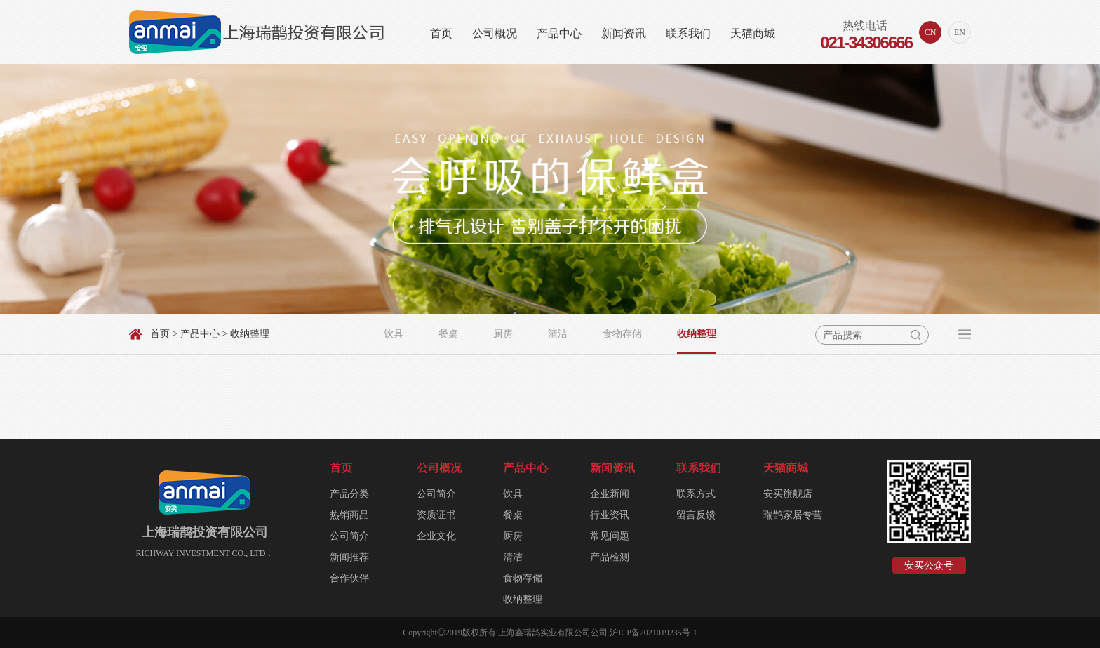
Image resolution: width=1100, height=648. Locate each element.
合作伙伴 (349, 578)
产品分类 (349, 494)
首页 (441, 33)
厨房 (503, 334)
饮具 (393, 334)
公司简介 (349, 536)
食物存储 (622, 334)
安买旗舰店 (787, 494)
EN (959, 32)
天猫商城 (752, 33)
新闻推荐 (349, 557)
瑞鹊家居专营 (792, 515)
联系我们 (688, 33)
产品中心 (559, 33)
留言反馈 (696, 515)
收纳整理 (696, 334)
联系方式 (696, 494)
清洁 (558, 334)
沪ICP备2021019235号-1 (653, 632)
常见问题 (609, 536)
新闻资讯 (623, 33)
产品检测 (609, 557)
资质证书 (436, 515)
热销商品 (349, 515)
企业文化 (436, 536)
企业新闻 (609, 494)
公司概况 (494, 33)
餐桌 (448, 334)
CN (931, 32)
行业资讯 (609, 515)
